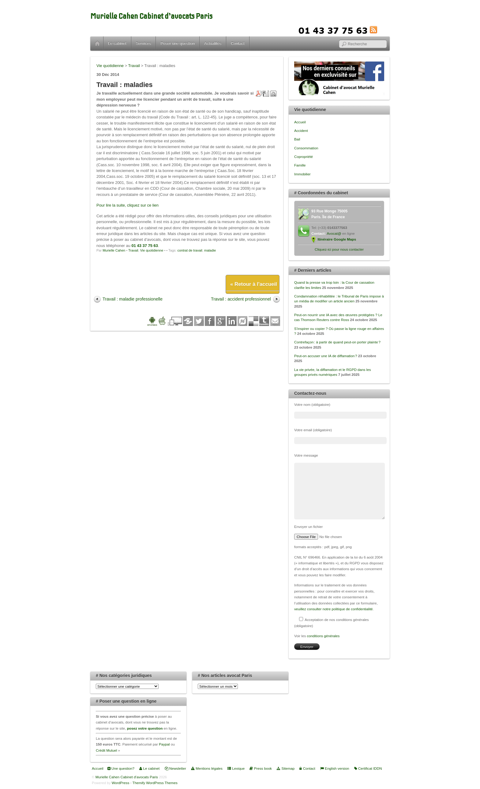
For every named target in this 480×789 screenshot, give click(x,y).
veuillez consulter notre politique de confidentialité (333, 609)
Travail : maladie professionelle (133, 299)
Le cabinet (117, 43)
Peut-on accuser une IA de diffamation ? (325, 356)
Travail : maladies (124, 84)
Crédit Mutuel (106, 750)
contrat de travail (189, 250)
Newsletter (175, 768)
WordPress (120, 783)
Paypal (164, 744)
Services (143, 43)
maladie (210, 250)
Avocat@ (334, 233)
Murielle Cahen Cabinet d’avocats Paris (151, 16)
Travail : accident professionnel (241, 299)
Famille (300, 165)
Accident (301, 131)
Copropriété (303, 157)
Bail (297, 139)
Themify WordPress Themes (155, 783)
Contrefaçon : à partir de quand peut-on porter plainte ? (337, 342)
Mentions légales (207, 768)
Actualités (212, 43)
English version (334, 768)
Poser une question (177, 43)
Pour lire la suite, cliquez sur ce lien (127, 205)
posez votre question (145, 728)
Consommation (306, 148)
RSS (383, 30)
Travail (133, 250)
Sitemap (285, 768)
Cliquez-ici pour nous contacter (339, 249)
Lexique (236, 768)
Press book (260, 768)
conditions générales (323, 636)
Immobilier (302, 174)
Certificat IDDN (368, 768)
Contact (238, 43)
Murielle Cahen (114, 250)
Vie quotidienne (151, 250)
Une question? (120, 768)
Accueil (97, 43)
